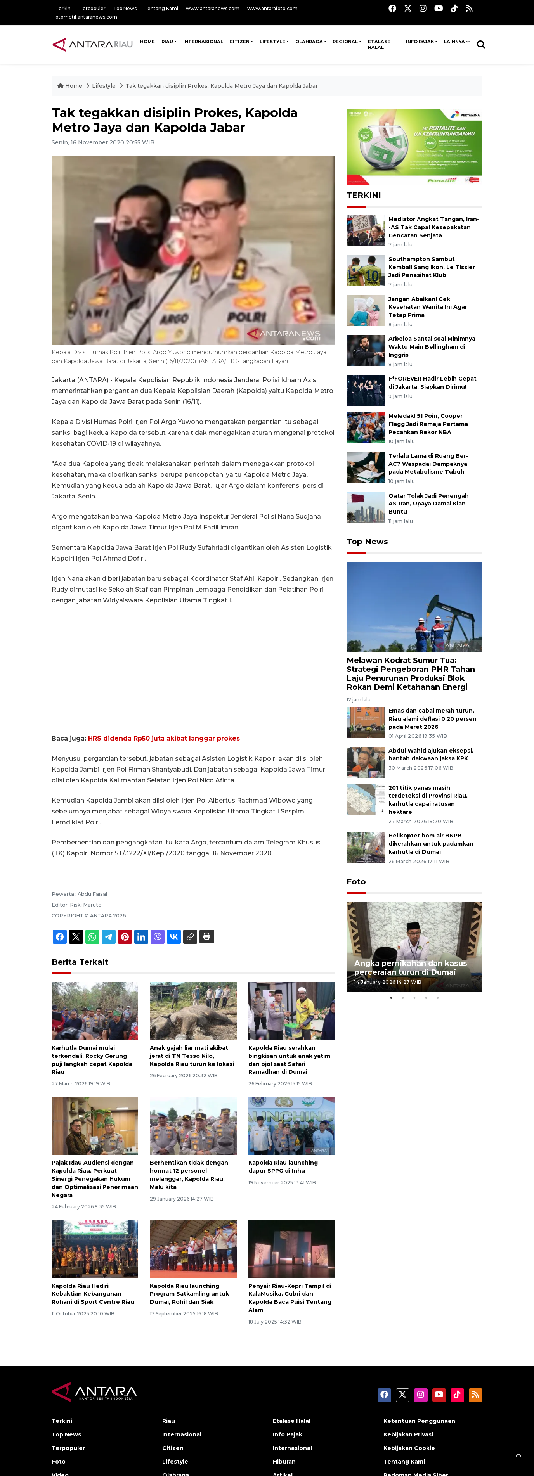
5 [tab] (438, 998)
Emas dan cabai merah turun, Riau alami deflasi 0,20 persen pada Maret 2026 (432, 718)
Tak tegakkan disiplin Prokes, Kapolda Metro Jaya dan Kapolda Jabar (221, 85)
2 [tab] (403, 998)
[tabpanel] (414, 947)
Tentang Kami (161, 8)
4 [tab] (426, 998)
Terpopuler (93, 8)
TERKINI (364, 195)
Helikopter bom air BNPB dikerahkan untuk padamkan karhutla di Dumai (430, 843)
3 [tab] (414, 998)
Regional (345, 41)
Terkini (63, 8)
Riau (167, 41)
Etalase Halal (379, 44)
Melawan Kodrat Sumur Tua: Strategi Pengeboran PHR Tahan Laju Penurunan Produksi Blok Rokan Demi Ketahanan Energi (411, 674)
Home (70, 85)
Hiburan (284, 1461)
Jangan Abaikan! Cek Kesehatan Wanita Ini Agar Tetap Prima (427, 307)
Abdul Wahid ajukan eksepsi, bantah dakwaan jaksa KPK (430, 754)
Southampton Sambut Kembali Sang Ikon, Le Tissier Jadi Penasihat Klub (431, 267)
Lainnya (454, 41)
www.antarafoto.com (272, 8)
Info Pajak (420, 41)
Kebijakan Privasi (408, 1434)
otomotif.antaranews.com (86, 17)
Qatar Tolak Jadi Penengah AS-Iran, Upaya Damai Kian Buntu (428, 504)
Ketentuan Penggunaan (419, 1420)
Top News (125, 8)
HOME (147, 41)
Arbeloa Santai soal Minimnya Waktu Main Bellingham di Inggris (431, 346)
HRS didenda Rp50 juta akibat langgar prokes (164, 738)
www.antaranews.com (212, 8)
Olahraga (309, 41)
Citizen (239, 41)
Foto (356, 881)
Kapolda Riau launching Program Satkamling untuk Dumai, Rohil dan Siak (189, 1294)
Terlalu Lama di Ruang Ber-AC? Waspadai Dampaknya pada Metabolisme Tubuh (428, 464)
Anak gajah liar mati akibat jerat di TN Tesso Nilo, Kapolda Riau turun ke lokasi (192, 1056)
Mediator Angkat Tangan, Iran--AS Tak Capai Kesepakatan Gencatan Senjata (433, 227)
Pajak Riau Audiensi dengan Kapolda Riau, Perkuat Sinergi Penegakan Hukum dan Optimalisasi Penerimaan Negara (95, 1178)
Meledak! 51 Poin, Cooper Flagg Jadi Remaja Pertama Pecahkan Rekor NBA (428, 424)
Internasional (203, 41)
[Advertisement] (193, 669)
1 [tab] (391, 998)
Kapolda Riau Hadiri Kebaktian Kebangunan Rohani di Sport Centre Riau (93, 1294)
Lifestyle (272, 41)
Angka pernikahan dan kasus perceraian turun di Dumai (410, 968)
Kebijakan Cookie (409, 1448)
